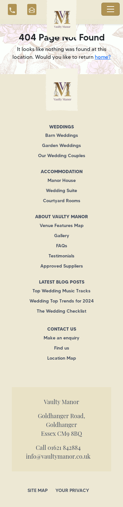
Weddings (61, 127)
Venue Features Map (62, 225)
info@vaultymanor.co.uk (58, 456)
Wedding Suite (61, 190)
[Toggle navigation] (110, 9)
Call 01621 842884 (58, 447)
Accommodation (62, 171)
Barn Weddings (61, 135)
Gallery (61, 235)
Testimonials (61, 256)
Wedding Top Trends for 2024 (62, 301)
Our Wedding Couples (61, 155)
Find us (61, 348)
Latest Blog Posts (61, 282)
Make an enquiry (61, 338)
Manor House (62, 180)
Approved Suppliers (61, 266)
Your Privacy (72, 490)
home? (103, 57)
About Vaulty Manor (61, 217)
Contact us (61, 329)
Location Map (61, 358)
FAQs (61, 246)
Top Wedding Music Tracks (61, 291)
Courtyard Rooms (61, 201)
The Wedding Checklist (61, 311)
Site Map (38, 490)
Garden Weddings (61, 145)
